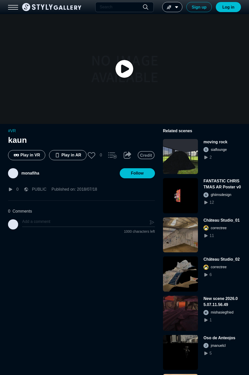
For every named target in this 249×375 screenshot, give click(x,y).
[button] (92, 155)
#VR (12, 131)
